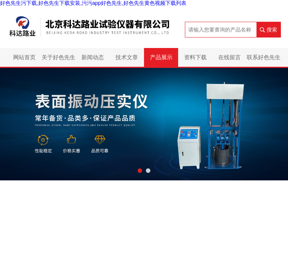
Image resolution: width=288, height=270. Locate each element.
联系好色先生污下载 (263, 60)
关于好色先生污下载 (58, 60)
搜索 (272, 30)
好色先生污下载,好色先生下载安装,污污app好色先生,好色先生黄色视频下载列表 (93, 3)
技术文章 (127, 57)
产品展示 (161, 57)
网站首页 (24, 57)
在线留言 (229, 57)
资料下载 (195, 57)
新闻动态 (92, 57)
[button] (140, 170)
